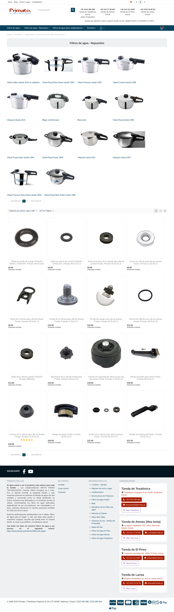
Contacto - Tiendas (99, 485)
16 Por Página (46, 211)
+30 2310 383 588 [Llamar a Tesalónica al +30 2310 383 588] (131, 499)
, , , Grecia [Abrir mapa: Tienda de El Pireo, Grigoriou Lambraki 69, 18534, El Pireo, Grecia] (143, 553)
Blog (16, 2)
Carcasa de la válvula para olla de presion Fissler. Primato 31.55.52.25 (27, 435)
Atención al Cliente (99, 513)
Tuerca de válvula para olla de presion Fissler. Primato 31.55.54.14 (145, 262)
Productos (18, 34)
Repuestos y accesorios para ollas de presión (44, 34)
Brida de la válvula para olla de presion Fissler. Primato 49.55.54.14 (27, 320)
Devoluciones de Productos (102, 496)
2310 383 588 (83, 602)
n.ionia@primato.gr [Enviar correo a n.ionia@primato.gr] (154, 533)
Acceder (61, 485)
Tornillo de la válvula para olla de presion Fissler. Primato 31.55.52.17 (66, 320)
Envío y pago (25, 2)
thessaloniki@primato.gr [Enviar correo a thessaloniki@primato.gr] (134, 505)
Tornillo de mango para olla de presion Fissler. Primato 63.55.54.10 (106, 320)
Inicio (10, 2)
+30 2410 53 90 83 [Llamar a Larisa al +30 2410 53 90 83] (132, 583)
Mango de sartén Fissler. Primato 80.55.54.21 (66, 435)
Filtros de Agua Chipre (100, 500)
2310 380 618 (96, 602)
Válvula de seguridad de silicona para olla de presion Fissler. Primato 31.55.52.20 (106, 378)
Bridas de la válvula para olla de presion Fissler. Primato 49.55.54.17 (106, 435)
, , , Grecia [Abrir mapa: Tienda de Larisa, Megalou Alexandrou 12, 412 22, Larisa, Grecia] (143, 578)
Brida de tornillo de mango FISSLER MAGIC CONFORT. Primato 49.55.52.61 (27, 262)
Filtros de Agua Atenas (101, 534)
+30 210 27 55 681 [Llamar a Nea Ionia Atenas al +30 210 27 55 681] (132, 533)
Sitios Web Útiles (98, 517)
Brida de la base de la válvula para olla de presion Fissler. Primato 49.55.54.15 (106, 262)
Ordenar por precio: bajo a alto (23, 211)
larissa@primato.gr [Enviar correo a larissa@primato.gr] (154, 583)
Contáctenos (37, 2)
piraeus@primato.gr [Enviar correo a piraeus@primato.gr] (153, 558)
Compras (61, 492)
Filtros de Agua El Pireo (101, 531)
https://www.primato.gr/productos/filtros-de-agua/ (26, 531)
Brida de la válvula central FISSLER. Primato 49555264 (27, 378)
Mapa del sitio (97, 527)
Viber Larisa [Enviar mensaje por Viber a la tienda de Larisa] (129, 588)
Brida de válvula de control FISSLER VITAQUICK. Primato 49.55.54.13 (66, 262)
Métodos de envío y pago (102, 488)
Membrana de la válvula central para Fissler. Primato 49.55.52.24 (66, 378)
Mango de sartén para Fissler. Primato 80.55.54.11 (145, 435)
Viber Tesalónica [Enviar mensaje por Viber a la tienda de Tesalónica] (131, 510)
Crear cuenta (63, 488)
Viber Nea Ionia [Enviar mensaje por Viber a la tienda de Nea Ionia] (130, 538)
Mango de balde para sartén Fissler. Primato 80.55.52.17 (145, 378)
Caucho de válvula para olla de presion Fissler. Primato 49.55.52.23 (145, 320)
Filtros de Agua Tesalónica (102, 538)
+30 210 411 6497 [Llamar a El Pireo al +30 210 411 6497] (131, 558)
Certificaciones (97, 492)
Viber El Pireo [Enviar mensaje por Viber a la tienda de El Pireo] (130, 563)
